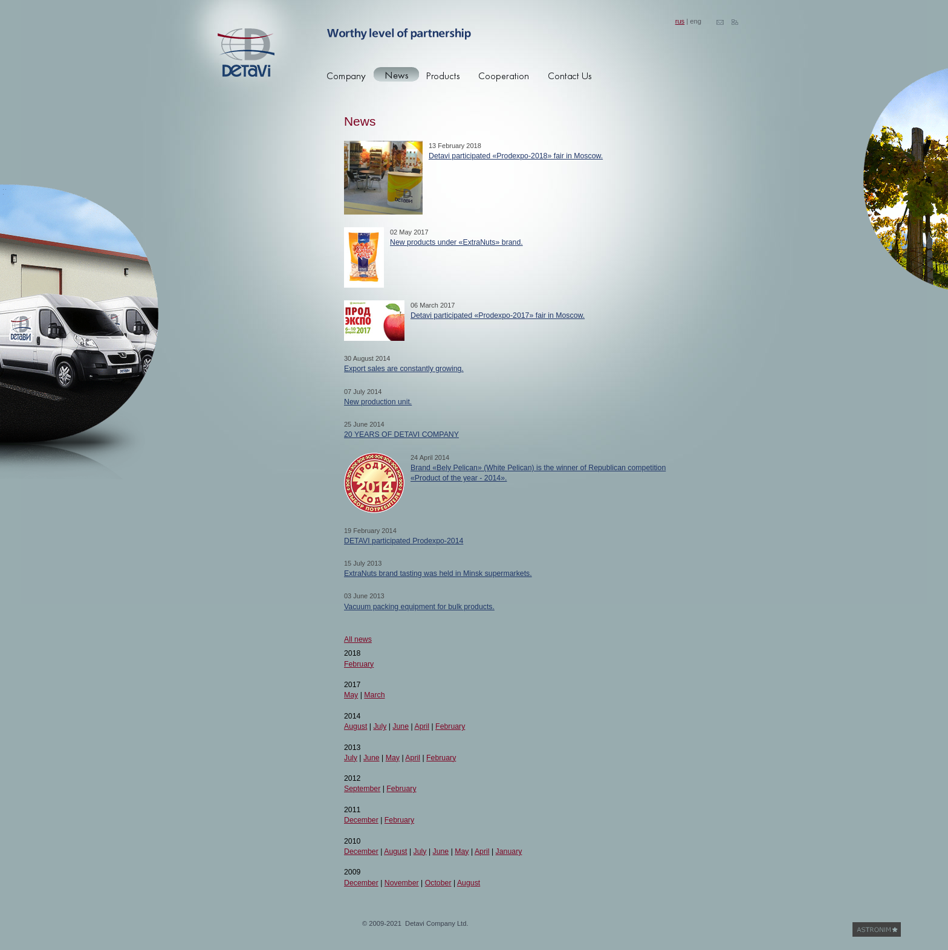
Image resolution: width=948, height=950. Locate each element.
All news (358, 639)
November (402, 883)
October (438, 883)
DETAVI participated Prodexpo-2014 (403, 541)
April (421, 726)
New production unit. (378, 402)
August (355, 726)
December (361, 820)
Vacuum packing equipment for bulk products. (419, 607)
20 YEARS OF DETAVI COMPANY (401, 434)
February (359, 664)
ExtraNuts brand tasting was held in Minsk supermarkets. (438, 573)
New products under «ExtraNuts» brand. (456, 242)
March (374, 695)
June (400, 726)
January (509, 851)
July (379, 726)
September (362, 788)
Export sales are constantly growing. (404, 368)
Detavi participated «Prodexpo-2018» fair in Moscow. (516, 156)
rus (680, 21)
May (351, 695)
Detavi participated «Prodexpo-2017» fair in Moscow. (498, 315)
